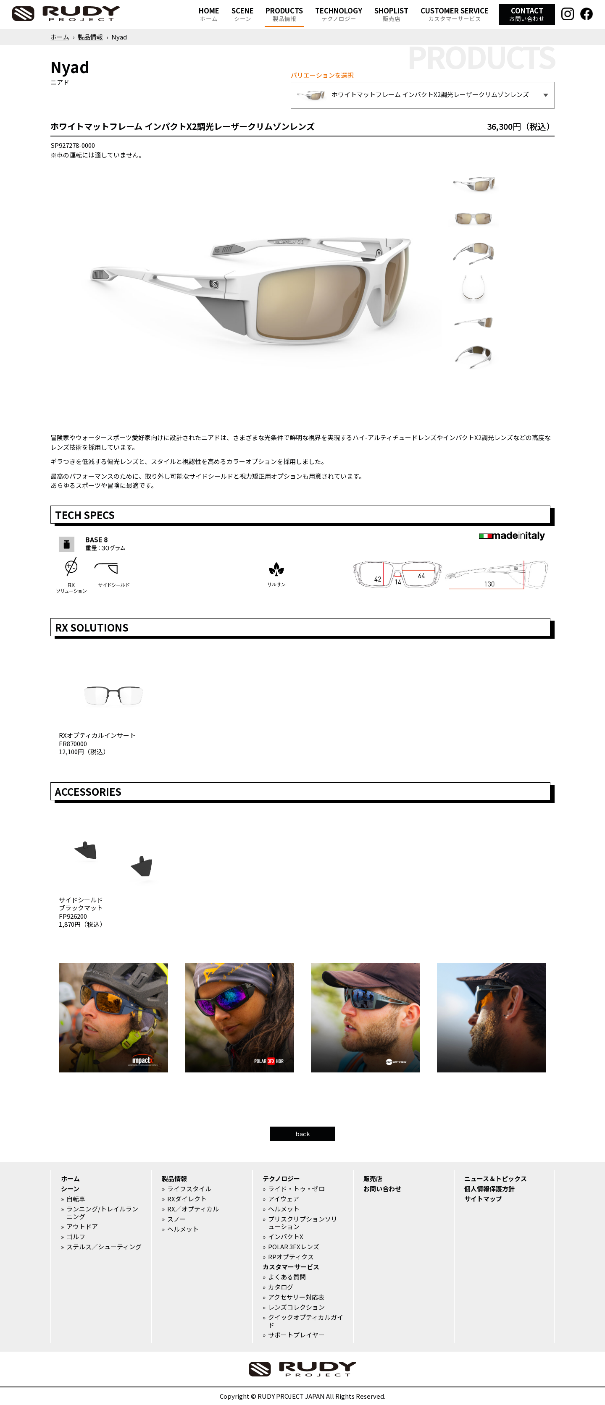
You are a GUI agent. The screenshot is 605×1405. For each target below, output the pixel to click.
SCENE (242, 14)
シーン (70, 1189)
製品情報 (90, 36)
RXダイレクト (187, 1199)
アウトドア (82, 1226)
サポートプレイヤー (296, 1335)
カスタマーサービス (291, 1267)
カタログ (280, 1287)
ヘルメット (183, 1229)
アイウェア (283, 1199)
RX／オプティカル (193, 1209)
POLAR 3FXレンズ (293, 1246)
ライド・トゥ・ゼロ (296, 1189)
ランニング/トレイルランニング (102, 1212)
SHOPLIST (391, 14)
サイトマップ (483, 1199)
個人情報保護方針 (489, 1189)
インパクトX (285, 1236)
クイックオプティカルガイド (305, 1321)
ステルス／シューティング (104, 1246)
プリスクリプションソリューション (302, 1222)
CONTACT (526, 14)
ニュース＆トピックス (495, 1178)
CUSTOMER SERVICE (455, 14)
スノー (176, 1219)
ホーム (59, 36)
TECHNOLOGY (338, 14)
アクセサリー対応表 (296, 1297)
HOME (209, 14)
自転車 (75, 1199)
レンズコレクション (296, 1307)
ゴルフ (75, 1236)
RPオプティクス (291, 1257)
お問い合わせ (382, 1189)
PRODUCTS (284, 14)
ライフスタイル (189, 1189)
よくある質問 (287, 1277)
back (302, 1133)
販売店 (372, 1178)
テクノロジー (281, 1178)
